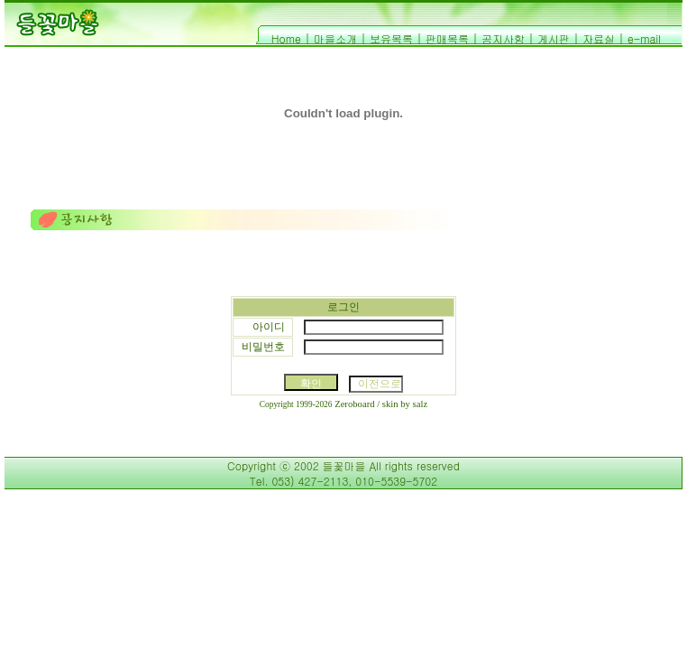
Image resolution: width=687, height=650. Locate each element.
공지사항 (503, 38)
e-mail (644, 38)
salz (420, 404)
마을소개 (335, 38)
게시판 (553, 38)
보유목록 (391, 38)
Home (286, 38)
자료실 (598, 38)
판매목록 (447, 38)
